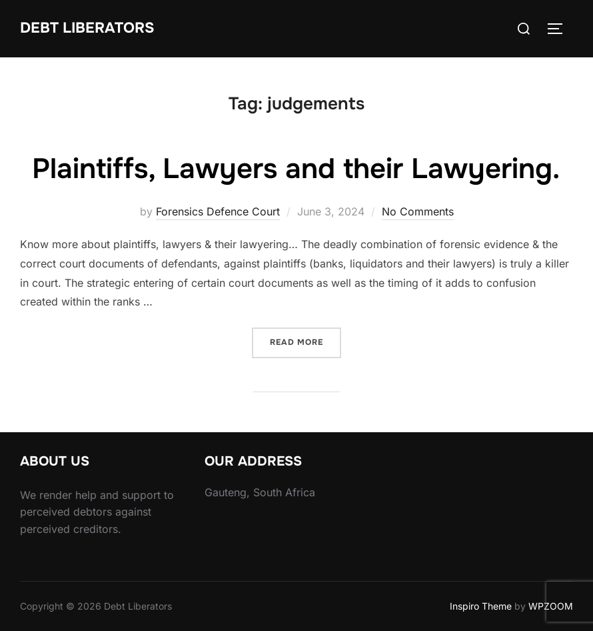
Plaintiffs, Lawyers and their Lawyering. (296, 169)
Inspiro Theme (481, 606)
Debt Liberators (87, 28)
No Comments (418, 211)
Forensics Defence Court (218, 211)
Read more (305, 341)
